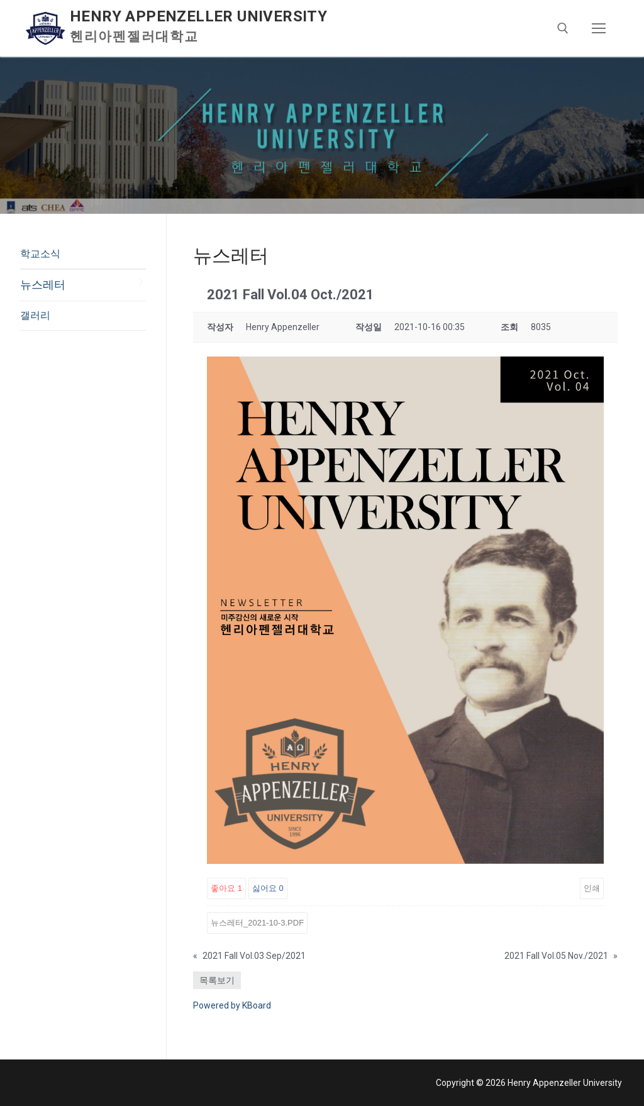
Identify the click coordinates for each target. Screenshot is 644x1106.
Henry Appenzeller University (198, 16)
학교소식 (40, 254)
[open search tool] (563, 28)
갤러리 (35, 315)
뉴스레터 (42, 285)
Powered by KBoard (232, 1005)
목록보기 (217, 980)
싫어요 (268, 888)
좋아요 (226, 888)
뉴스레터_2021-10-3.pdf (257, 922)
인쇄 (592, 888)
